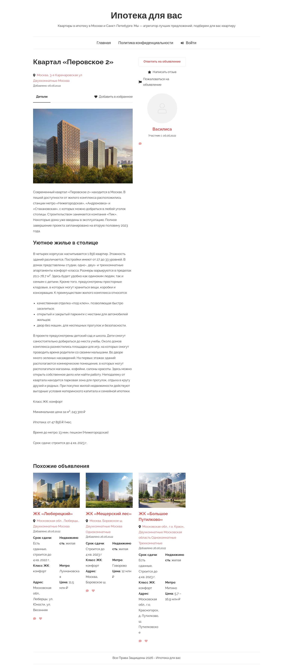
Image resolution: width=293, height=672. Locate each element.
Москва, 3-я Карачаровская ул (59, 75)
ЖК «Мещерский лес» (109, 513)
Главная (104, 43)
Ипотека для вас (146, 15)
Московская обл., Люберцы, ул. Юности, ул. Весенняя (58, 521)
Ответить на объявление (162, 61)
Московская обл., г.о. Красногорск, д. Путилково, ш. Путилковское (164, 526)
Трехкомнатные (150, 543)
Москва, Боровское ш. (106, 521)
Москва (64, 81)
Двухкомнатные (45, 81)
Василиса (162, 129)
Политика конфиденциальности (145, 43)
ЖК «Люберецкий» (53, 513)
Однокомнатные (98, 532)
